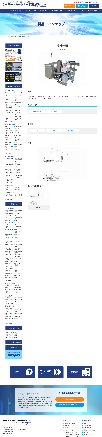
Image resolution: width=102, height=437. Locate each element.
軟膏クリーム (18, 275)
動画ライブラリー (71, 11)
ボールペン (18, 234)
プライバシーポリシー (89, 434)
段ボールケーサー (18, 96)
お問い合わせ (69, 399)
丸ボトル (17, 285)
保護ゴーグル (9, 244)
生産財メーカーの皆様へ (12, 337)
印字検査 (17, 106)
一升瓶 (17, 241)
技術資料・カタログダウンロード (69, 405)
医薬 (7, 137)
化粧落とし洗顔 (9, 132)
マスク (16, 238)
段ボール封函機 (9, 103)
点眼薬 (8, 144)
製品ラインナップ (31, 11)
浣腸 (16, 261)
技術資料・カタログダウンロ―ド (82, 5)
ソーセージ (9, 149)
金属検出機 (18, 116)
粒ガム (16, 137)
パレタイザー (9, 99)
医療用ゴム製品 (18, 150)
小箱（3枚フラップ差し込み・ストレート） (9, 180)
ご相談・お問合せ (69, 6)
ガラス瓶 (17, 293)
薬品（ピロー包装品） (18, 271)
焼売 (16, 224)
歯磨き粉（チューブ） (9, 258)
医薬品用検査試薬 (18, 211)
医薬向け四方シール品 (9, 214)
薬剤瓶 (8, 270)
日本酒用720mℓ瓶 (17, 255)
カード (16, 220)
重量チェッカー (9, 118)
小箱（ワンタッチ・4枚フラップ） (18, 159)
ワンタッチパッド (9, 241)
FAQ (82, 11)
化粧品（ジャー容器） (18, 248)
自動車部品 (18, 135)
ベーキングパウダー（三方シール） (18, 231)
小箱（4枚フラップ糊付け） (18, 176)
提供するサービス (57, 11)
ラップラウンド (9, 158)
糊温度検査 (9, 111)
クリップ (17, 222)
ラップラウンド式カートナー (18, 93)
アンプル (17, 128)
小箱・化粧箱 (18, 289)
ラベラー (8, 116)
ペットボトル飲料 (9, 235)
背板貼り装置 (18, 313)
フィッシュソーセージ (9, 230)
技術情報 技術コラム (89, 425)
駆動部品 (8, 128)
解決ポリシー (44, 11)
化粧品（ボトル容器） (18, 252)
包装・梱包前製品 (9, 290)
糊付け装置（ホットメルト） (9, 107)
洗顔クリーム (18, 258)
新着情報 (14, 347)
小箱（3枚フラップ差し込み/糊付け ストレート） (9, 172)
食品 (7, 189)
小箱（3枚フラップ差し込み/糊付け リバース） (18, 165)
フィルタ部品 (18, 126)
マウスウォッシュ (9, 238)
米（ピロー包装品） (18, 264)
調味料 (8, 275)
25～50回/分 (18, 194)
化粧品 (17, 132)
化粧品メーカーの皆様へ (12, 336)
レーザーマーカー (18, 113)
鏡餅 (16, 277)
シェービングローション (9, 226)
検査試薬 (8, 153)
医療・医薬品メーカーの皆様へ (73, 434)
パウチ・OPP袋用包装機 (9, 322)
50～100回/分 (9, 196)
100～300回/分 (18, 196)
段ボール (8, 293)
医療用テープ (18, 144)
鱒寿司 (17, 146)
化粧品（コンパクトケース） (9, 248)
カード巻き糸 (9, 222)
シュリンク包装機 (18, 103)
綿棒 (16, 267)
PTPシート (9, 217)
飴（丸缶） (8, 281)
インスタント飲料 (9, 147)
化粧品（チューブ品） (9, 252)
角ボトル (8, 287)
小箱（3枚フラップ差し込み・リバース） (18, 171)
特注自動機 (9, 121)
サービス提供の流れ (14, 342)
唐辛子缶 (8, 255)
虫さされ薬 (9, 273)
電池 (7, 139)
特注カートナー (9, 96)
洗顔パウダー (9, 261)
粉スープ (8, 135)
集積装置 (17, 111)
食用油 (8, 220)
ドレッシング (18, 226)
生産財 (8, 187)
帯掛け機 (8, 316)
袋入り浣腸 (9, 130)
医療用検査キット (9, 211)
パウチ (7, 285)
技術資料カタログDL (89, 430)
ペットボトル (18, 287)
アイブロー (17, 142)
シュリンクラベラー (9, 310)
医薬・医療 (17, 189)
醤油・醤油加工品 (9, 278)
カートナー (9, 92)
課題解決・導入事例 (16, 11)
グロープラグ (9, 224)
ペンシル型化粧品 (18, 217)
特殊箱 (8, 176)
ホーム (4, 11)
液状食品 (8, 142)
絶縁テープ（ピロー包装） (9, 267)
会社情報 (94, 6)
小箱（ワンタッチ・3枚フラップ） (9, 164)
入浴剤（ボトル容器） (18, 245)
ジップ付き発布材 (18, 139)
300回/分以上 (9, 199)
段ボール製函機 (18, 99)
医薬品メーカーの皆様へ (12, 334)
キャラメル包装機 (18, 118)
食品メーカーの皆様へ (11, 332)
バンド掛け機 (9, 112)
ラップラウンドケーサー (9, 319)
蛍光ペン (17, 273)
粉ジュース (9, 126)
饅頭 (16, 130)
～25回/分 (9, 194)
